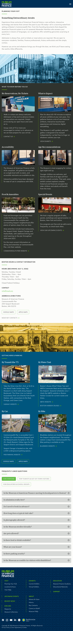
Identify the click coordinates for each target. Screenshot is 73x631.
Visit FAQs (7, 590)
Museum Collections (11, 612)
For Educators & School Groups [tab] (16, 484)
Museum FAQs (33, 611)
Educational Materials (60, 587)
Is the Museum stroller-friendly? (18, 527)
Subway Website (10, 404)
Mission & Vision (34, 599)
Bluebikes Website (47, 446)
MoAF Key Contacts (9, 318)
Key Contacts (33, 605)
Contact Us (8, 136)
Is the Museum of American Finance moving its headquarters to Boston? (35, 493)
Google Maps (8, 312)
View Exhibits (45, 141)
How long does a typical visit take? (18, 513)
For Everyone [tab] (8, 479)
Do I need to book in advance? (16, 506)
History (31, 602)
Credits (25, 627)
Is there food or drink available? (17, 540)
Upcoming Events (11, 596)
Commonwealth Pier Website (15, 251)
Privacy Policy (6, 627)
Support (56, 592)
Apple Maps (23, 312)
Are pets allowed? (11, 533)
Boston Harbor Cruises (49, 406)
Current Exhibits (34, 584)
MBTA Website (45, 402)
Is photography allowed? (14, 520)
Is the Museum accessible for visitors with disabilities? (27, 560)
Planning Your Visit (10, 584)
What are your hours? (13, 547)
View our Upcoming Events (51, 230)
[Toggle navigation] (70, 4)
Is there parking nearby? (14, 554)
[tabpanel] (36, 527)
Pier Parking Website (12, 455)
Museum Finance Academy (62, 584)
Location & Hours (10, 587)
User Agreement (16, 627)
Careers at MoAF (34, 608)
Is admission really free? (14, 500)
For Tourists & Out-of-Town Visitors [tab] (34, 479)
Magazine (7, 609)
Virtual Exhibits (34, 587)
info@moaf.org (7, 291)
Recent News (9, 601)
